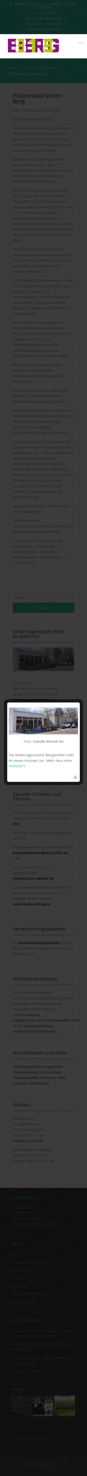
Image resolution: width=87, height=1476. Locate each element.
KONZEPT (17, 766)
